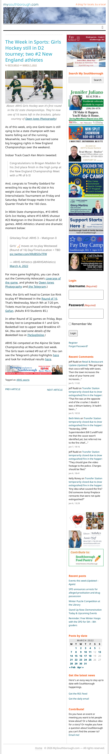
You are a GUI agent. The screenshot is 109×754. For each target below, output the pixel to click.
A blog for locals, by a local (91, 4)
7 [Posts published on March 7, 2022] (71, 652)
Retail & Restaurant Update (86, 363)
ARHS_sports (23, 379)
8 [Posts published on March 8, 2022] (76, 652)
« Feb (72, 667)
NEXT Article (55, 389)
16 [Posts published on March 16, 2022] (80, 655)
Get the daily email (79, 698)
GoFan (9, 311)
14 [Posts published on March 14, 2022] (71, 655)
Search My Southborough (86, 73)
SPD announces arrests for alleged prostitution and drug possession (84, 593)
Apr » (80, 667)
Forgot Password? (78, 346)
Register (73, 342)
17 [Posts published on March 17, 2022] (85, 655)
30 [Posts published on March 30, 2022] (80, 663)
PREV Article (12, 389)
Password (82, 305)
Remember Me (82, 324)
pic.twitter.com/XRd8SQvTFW (28, 254)
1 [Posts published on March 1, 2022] (76, 648)
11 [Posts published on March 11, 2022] (90, 652)
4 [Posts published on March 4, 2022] (90, 648)
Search (97, 80)
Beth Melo (13, 65)
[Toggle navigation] (102, 27)
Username (83, 286)
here (56, 355)
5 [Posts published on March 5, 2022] (95, 648)
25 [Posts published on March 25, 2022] (90, 659)
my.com (21, 4)
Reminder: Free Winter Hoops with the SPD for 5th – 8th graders (85, 622)
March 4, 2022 (19, 266)
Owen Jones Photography (40, 119)
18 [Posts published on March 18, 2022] (90, 655)
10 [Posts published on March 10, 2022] (85, 652)
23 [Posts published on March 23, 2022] (80, 659)
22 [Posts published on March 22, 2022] (76, 659)
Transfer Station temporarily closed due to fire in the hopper (85, 392)
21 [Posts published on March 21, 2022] (71, 659)
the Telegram (37, 286)
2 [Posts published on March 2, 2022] (81, 648)
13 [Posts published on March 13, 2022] (99, 652)
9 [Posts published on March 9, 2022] (81, 652)
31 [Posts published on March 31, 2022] (85, 663)
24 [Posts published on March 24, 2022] (85, 659)
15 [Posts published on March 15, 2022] (76, 655)
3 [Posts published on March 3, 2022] (85, 648)
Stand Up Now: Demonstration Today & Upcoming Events (85, 611)
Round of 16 (49, 298)
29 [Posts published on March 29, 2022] (76, 663)
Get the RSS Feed (78, 693)
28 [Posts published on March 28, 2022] (71, 663)
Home (38, 748)
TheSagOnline (35, 335)
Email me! (74, 735)
